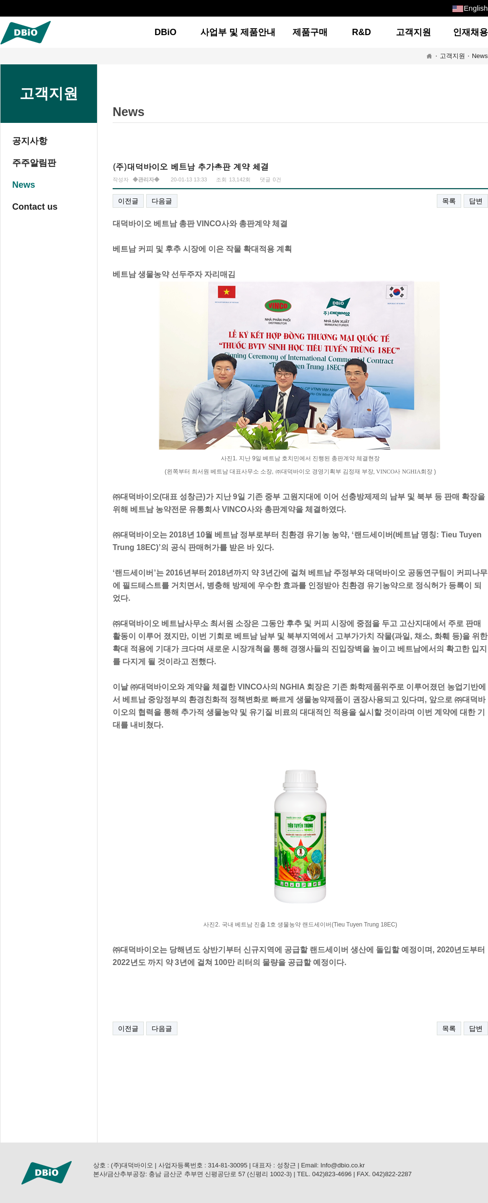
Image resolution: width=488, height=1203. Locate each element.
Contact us (35, 207)
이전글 (128, 201)
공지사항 (29, 141)
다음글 (162, 201)
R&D (361, 32)
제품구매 (310, 32)
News (480, 55)
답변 (476, 201)
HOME (429, 56)
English (476, 8)
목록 (449, 201)
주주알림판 (34, 163)
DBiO (165, 32)
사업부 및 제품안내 (237, 32)
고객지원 (413, 32)
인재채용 (470, 32)
